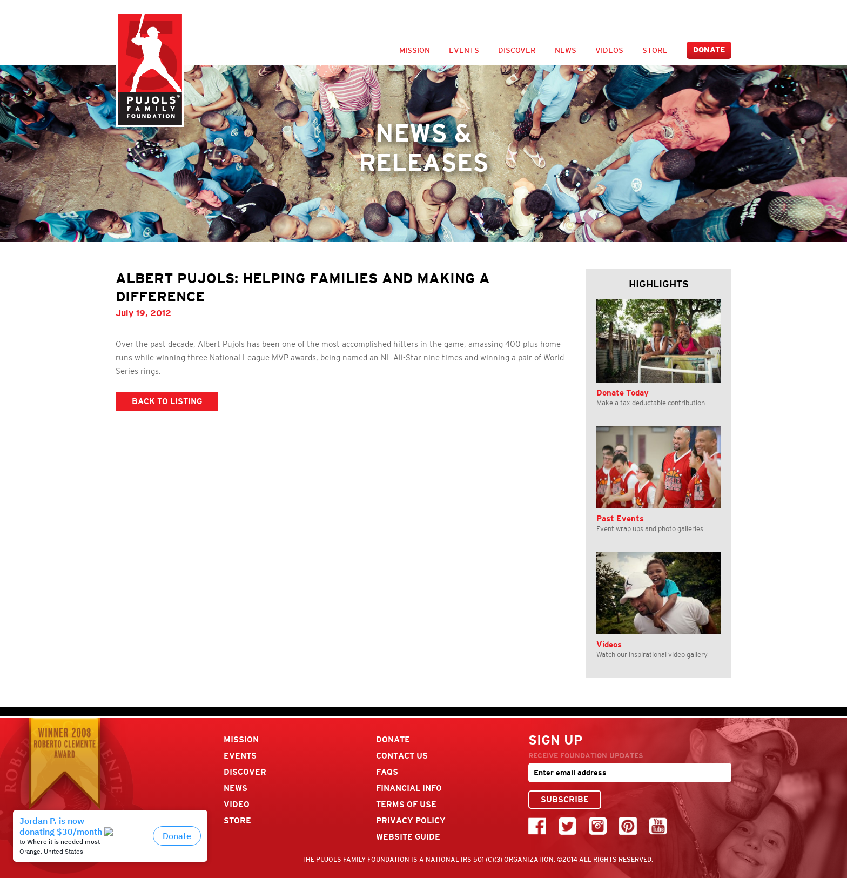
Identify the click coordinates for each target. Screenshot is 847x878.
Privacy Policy (411, 820)
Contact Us (402, 755)
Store (655, 50)
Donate (709, 50)
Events (464, 50)
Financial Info (409, 788)
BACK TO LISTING (167, 401)
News (565, 50)
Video (237, 804)
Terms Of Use (406, 804)
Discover (517, 50)
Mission (414, 50)
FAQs (387, 771)
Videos (609, 50)
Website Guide (408, 836)
